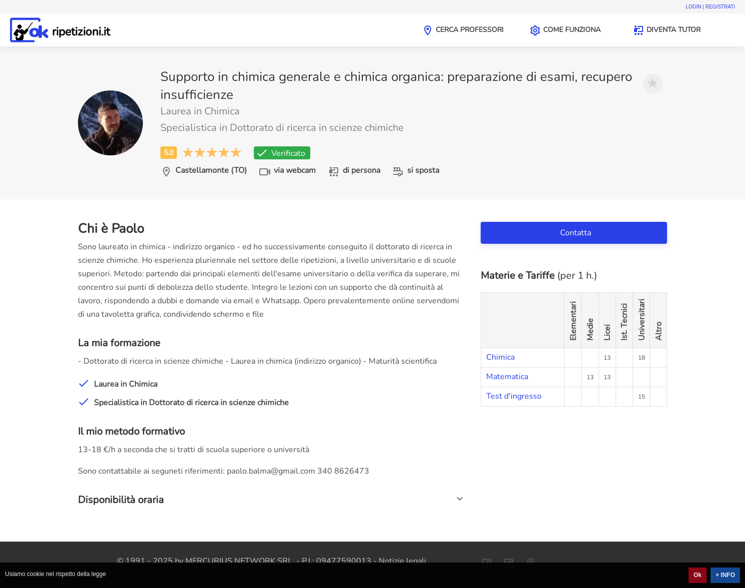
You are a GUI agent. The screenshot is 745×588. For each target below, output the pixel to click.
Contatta (576, 232)
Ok (698, 575)
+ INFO (725, 575)
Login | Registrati (710, 6)
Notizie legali (402, 561)
